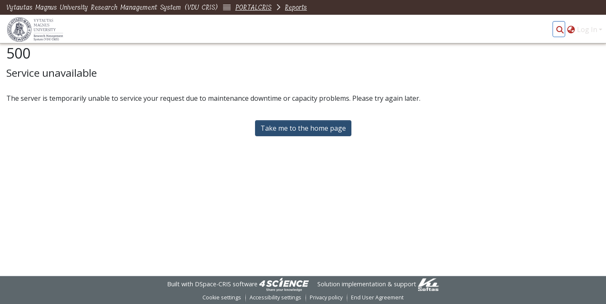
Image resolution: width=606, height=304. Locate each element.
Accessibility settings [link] (275, 297)
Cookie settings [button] (221, 297)
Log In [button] (588, 29)
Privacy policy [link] (326, 297)
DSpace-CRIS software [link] (226, 284)
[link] (284, 284)
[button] (560, 29)
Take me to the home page (303, 128)
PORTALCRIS (253, 7)
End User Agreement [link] (377, 297)
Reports (296, 7)
